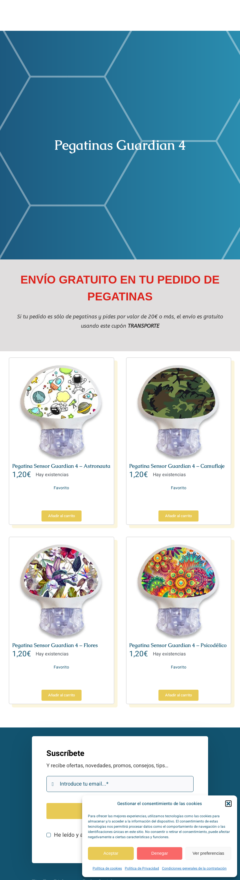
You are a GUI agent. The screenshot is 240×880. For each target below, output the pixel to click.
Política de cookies (107, 868)
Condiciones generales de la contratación (194, 868)
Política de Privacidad (142, 868)
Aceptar (110, 853)
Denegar (159, 853)
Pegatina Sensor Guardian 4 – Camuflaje (177, 466)
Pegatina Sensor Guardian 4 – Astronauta (61, 466)
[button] (228, 803)
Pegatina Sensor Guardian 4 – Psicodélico (178, 645)
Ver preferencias (208, 853)
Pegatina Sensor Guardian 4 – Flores (55, 645)
